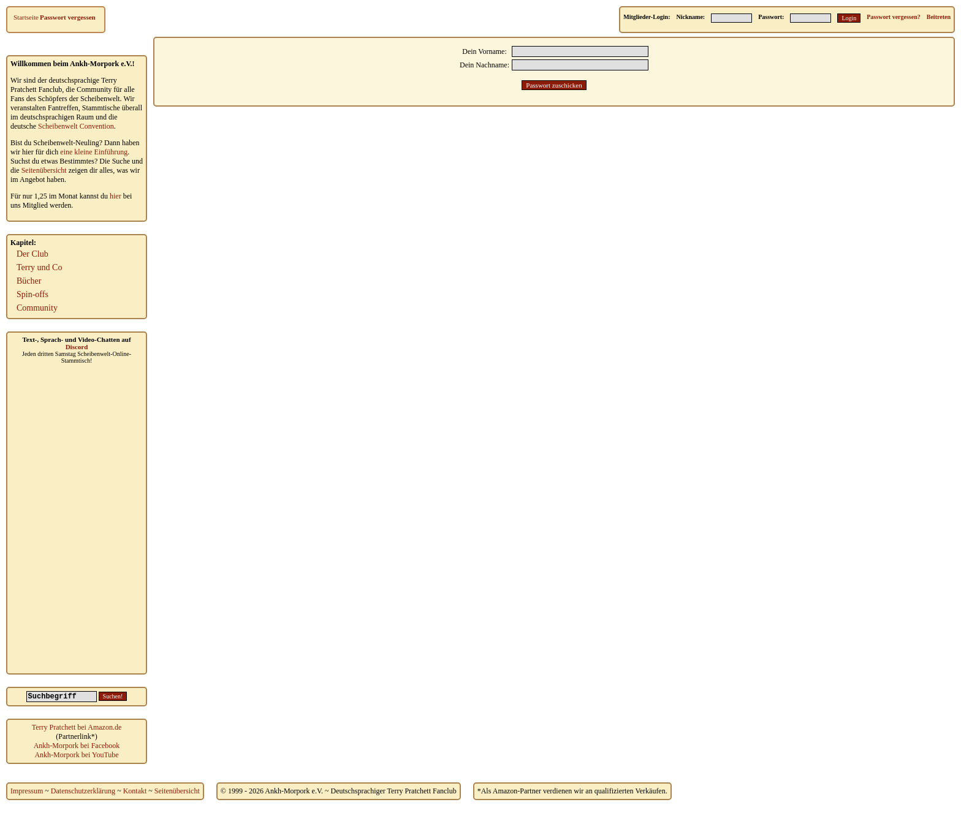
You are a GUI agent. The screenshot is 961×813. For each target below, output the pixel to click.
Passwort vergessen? (893, 16)
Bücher (29, 280)
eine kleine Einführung (93, 152)
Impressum (26, 791)
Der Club (32, 254)
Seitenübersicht (44, 170)
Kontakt (135, 791)
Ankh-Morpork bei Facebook (77, 745)
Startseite (26, 17)
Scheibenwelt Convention (76, 126)
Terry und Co (39, 267)
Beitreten (939, 16)
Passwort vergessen (68, 17)
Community (37, 307)
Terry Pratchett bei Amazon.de (76, 727)
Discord (77, 346)
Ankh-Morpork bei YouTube (76, 755)
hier (115, 196)
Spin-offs (32, 294)
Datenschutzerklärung (83, 791)
